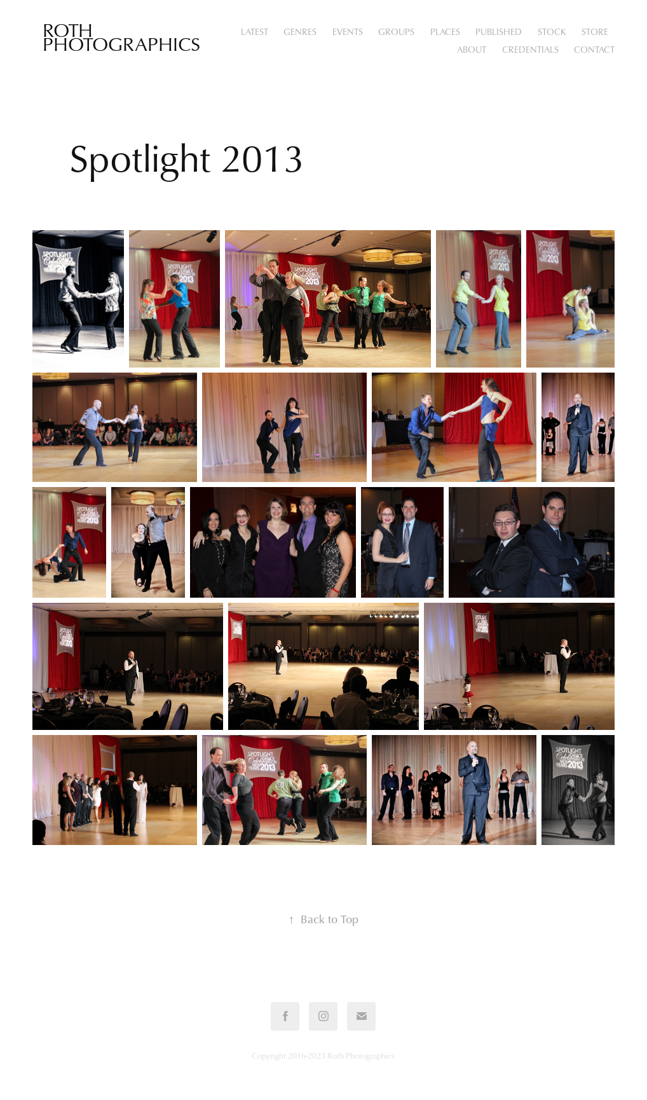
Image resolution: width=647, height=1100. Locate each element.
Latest (254, 31)
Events (347, 31)
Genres (300, 31)
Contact (594, 49)
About (471, 49)
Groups (396, 31)
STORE (595, 31)
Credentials (530, 49)
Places (445, 31)
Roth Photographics (121, 37)
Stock (552, 31)
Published (498, 31)
